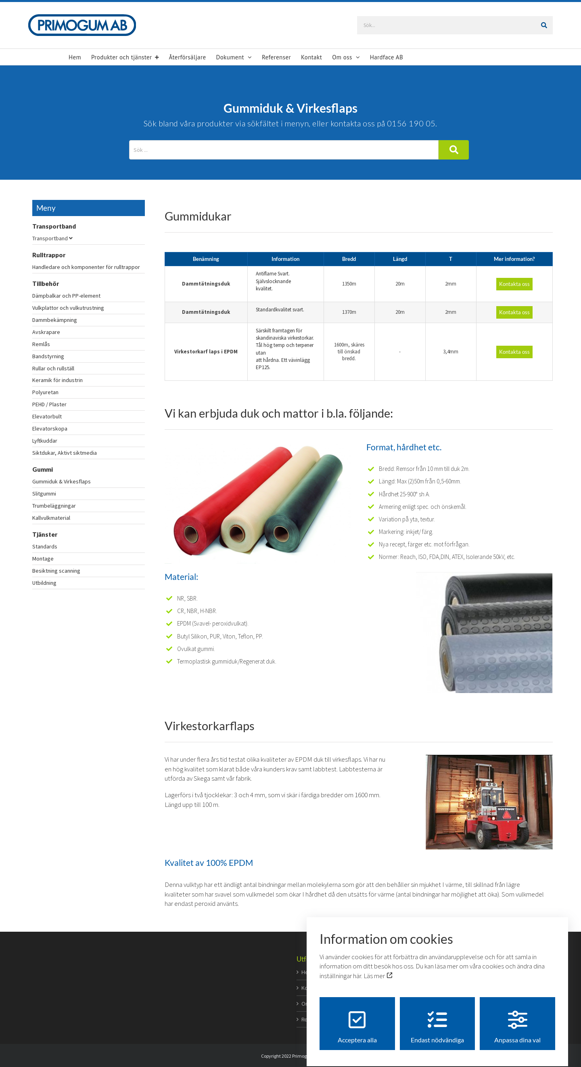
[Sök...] (455, 25)
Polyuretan (45, 392)
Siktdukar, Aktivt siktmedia (64, 452)
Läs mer (378, 968)
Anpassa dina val (517, 1020)
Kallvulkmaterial (51, 517)
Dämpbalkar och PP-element (66, 295)
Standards (44, 546)
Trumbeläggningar (54, 505)
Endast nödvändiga (437, 1020)
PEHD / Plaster (49, 404)
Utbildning (44, 582)
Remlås (41, 344)
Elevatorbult (47, 416)
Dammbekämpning (54, 319)
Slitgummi (44, 493)
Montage (43, 558)
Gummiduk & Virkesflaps (61, 481)
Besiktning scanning (56, 570)
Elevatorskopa (49, 428)
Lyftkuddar (44, 440)
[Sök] (547, 25)
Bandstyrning (48, 356)
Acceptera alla (357, 1020)
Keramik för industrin (57, 380)
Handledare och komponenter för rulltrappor (86, 267)
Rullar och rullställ (53, 368)
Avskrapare (46, 332)
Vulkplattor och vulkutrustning (68, 307)
